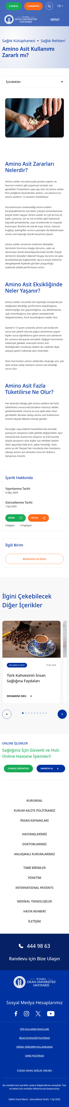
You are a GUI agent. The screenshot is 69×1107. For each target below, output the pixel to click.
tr (60, 6)
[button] (23, 713)
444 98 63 (34, 945)
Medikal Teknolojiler (34, 901)
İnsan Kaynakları (34, 820)
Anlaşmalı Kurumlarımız (34, 854)
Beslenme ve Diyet (34, 559)
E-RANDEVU (33, 6)
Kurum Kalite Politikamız (34, 811)
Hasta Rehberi (34, 911)
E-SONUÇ (13, 6)
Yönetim (34, 878)
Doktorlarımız (34, 844)
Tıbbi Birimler (34, 868)
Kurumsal (34, 801)
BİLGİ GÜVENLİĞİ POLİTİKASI (34, 1038)
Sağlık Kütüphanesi (18, 40)
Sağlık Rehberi (53, 40)
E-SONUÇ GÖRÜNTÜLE (18, 768)
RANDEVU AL (51, 768)
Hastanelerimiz (34, 834)
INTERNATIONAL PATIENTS (34, 888)
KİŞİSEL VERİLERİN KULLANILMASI (34, 1046)
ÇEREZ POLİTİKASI (34, 1055)
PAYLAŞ (38, 518)
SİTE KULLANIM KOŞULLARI (34, 1029)
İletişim (34, 921)
